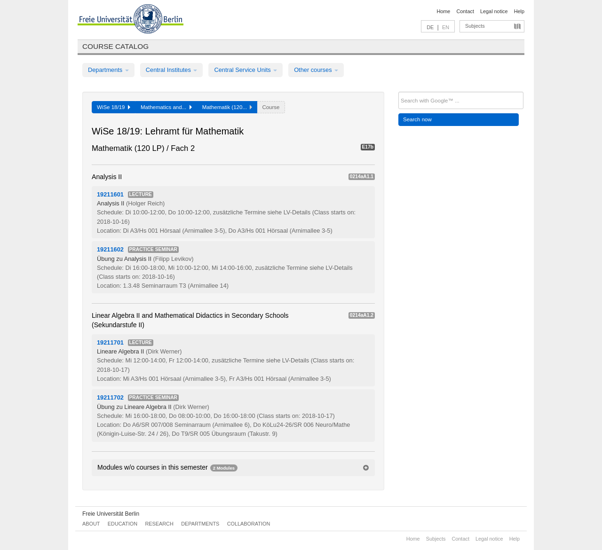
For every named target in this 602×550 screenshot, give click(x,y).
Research (159, 523)
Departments (108, 69)
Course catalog (115, 46)
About (91, 523)
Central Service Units (245, 69)
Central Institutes (172, 69)
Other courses (316, 69)
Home (443, 11)
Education (122, 523)
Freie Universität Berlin (110, 514)
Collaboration (248, 523)
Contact (465, 11)
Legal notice (494, 11)
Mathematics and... (166, 107)
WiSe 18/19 (113, 107)
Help (519, 11)
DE (430, 27)
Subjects (475, 26)
